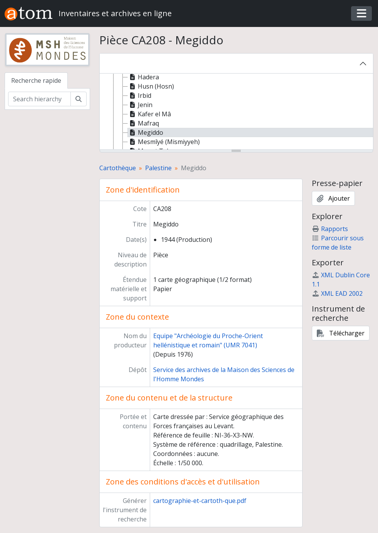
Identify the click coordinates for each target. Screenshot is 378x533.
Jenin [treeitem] (140, 104)
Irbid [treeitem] (139, 95)
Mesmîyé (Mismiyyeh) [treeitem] (164, 141)
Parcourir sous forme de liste (338, 242)
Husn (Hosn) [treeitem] (151, 86)
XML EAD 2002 (337, 293)
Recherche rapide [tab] (36, 80)
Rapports (330, 229)
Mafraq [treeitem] (143, 123)
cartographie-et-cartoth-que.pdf (199, 500)
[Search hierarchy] (39, 99)
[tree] (236, 112)
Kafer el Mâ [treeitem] (149, 114)
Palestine (158, 168)
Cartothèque (117, 168)
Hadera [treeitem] (143, 77)
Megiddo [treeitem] (145, 132)
